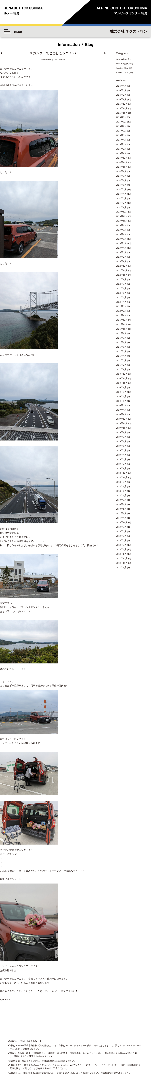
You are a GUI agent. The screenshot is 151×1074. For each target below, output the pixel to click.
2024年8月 (121, 176)
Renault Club (122, 72)
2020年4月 (121, 410)
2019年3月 (121, 459)
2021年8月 (121, 338)
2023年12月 (122, 212)
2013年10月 (122, 522)
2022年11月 (122, 270)
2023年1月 (121, 261)
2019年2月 (121, 464)
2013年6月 (121, 531)
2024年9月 (121, 171)
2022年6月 (121, 293)
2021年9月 (121, 333)
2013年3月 (121, 545)
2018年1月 (121, 509)
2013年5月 (121, 536)
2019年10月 (122, 428)
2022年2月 (121, 311)
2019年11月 (122, 423)
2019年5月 (121, 450)
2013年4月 (121, 540)
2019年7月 (121, 441)
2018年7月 (121, 491)
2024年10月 (122, 167)
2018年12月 (122, 473)
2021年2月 (121, 365)
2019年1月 (121, 468)
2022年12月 (122, 266)
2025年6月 (121, 131)
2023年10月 (122, 221)
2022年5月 (121, 297)
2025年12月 (122, 104)
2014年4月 (121, 518)
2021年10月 (122, 329)
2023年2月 (121, 257)
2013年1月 (121, 554)
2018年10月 (122, 477)
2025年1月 (121, 153)
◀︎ (1, 53)
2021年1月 (121, 369)
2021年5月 (121, 351)
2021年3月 (121, 360)
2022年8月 (121, 284)
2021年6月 (121, 347)
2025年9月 (121, 117)
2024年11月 (122, 162)
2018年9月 (121, 482)
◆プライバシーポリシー (130, 1047)
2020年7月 (121, 396)
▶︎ (105, 53)
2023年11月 (122, 216)
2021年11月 (122, 324)
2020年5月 (121, 405)
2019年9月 (121, 432)
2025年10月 (122, 113)
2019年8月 (121, 437)
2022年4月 (121, 302)
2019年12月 (122, 419)
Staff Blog (121, 63)
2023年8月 (121, 230)
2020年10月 (122, 383)
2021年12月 (122, 320)
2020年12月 (122, 374)
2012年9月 (121, 567)
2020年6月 (121, 401)
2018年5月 (121, 500)
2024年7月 (121, 180)
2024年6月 (121, 185)
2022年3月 (121, 306)
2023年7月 (121, 234)
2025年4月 (121, 140)
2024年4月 (121, 194)
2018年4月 (121, 504)
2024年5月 (121, 189)
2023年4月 (121, 248)
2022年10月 (122, 275)
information (121, 59)
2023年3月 (121, 252)
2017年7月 (121, 513)
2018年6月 (121, 495)
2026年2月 (121, 95)
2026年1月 (121, 99)
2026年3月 (121, 90)
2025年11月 (122, 108)
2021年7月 (121, 342)
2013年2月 (121, 549)
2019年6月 (121, 446)
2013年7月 (121, 527)
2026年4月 (121, 86)
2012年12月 (122, 558)
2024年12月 (122, 158)
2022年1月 (121, 315)
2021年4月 (121, 356)
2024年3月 (121, 198)
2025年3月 (121, 144)
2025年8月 (121, 121)
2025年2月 (121, 149)
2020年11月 (122, 378)
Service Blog (122, 68)
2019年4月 (121, 455)
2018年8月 (121, 486)
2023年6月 (121, 239)
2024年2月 (121, 203)
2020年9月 (121, 387)
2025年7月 (121, 126)
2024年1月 (121, 207)
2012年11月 (122, 563)
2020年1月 (121, 414)
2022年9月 (121, 279)
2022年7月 (121, 288)
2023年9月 (121, 225)
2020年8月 (121, 392)
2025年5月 (121, 135)
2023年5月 (121, 243)
